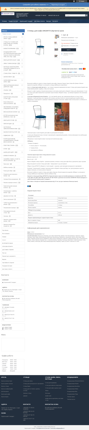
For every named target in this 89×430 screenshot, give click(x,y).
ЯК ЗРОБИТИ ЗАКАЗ (7, 243)
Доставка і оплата (39, 21)
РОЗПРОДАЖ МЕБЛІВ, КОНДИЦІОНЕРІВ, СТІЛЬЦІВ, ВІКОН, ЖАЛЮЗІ (11, 140)
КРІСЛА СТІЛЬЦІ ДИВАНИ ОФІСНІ (10, 37)
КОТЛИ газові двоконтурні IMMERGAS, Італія (11, 116)
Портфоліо (5, 230)
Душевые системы (9, 195)
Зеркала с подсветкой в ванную (10, 220)
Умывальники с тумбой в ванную (10, 191)
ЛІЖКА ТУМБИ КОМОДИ (10, 63)
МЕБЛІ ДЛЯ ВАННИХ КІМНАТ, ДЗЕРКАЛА (11, 85)
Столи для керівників (50, 382)
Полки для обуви (8, 170)
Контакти (55, 21)
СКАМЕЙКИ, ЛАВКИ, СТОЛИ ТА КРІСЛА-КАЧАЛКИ (12, 159)
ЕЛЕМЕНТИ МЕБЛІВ (9, 155)
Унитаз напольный (8, 199)
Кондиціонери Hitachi (72, 383)
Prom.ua (53, 426)
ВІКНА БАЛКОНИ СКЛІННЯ (10, 111)
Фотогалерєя (5, 233)
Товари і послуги (13, 21)
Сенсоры (6, 216)
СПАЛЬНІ (6, 90)
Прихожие (6, 164)
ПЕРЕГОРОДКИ (8, 123)
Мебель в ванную (8, 167)
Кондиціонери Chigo (72, 394)
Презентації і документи (8, 256)
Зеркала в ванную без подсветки (9, 225)
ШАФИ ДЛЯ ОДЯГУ (9, 152)
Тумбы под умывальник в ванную (10, 203)
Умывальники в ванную (10, 207)
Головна (4, 21)
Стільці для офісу (28, 381)
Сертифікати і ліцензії (8, 262)
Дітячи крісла (5, 391)
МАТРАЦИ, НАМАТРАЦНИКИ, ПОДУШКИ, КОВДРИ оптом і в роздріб (12, 68)
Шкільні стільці (27, 393)
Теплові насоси (71, 399)
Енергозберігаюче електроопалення (8, 102)
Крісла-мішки (4, 396)
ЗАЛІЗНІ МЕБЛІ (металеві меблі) (10, 81)
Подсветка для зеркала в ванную (10, 175)
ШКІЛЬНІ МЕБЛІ (8, 76)
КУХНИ (5, 148)
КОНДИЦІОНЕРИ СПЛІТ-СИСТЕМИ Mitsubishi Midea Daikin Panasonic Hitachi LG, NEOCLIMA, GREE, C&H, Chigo (12, 54)
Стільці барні (26, 386)
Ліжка (46, 390)
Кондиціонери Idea (72, 391)
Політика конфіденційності (57, 428)
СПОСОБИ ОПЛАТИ (7, 246)
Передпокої (7, 93)
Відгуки (48, 21)
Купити (68, 49)
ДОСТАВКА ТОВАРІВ (7, 249)
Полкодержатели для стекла (9, 211)
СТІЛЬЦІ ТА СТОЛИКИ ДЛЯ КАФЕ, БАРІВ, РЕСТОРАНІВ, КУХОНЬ (11, 43)
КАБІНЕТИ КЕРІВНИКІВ (9, 48)
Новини (4, 236)
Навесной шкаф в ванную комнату (10, 186)
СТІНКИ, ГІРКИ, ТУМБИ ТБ (10, 73)
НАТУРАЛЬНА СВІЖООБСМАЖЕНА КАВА (10, 127)
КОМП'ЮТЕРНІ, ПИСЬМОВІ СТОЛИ (11, 97)
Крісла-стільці (5, 386)
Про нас (4, 252)
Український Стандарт (26, 21)
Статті (4, 240)
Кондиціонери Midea (72, 388)
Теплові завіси (71, 396)
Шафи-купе (48, 395)
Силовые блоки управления (11, 179)
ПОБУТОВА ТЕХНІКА (9, 145)
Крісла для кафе (5, 394)
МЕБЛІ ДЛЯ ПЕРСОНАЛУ (10, 60)
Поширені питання (7, 265)
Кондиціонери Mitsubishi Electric (75, 381)
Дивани (25, 395)
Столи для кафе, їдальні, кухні (53, 388)
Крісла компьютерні (6, 381)
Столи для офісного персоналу (53, 385)
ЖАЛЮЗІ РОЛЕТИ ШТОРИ (10, 132)
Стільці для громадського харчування (33, 383)
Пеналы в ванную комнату (10, 182)
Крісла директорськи (7, 383)
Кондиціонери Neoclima (73, 386)
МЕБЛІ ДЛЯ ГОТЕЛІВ (9, 120)
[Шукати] (86, 15)
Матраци (47, 393)
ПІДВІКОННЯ (7, 135)
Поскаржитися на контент (43, 428)
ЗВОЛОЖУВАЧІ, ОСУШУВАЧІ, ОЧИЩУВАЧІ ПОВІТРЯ (11, 107)
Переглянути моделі (58, 4)
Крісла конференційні (7, 388)
